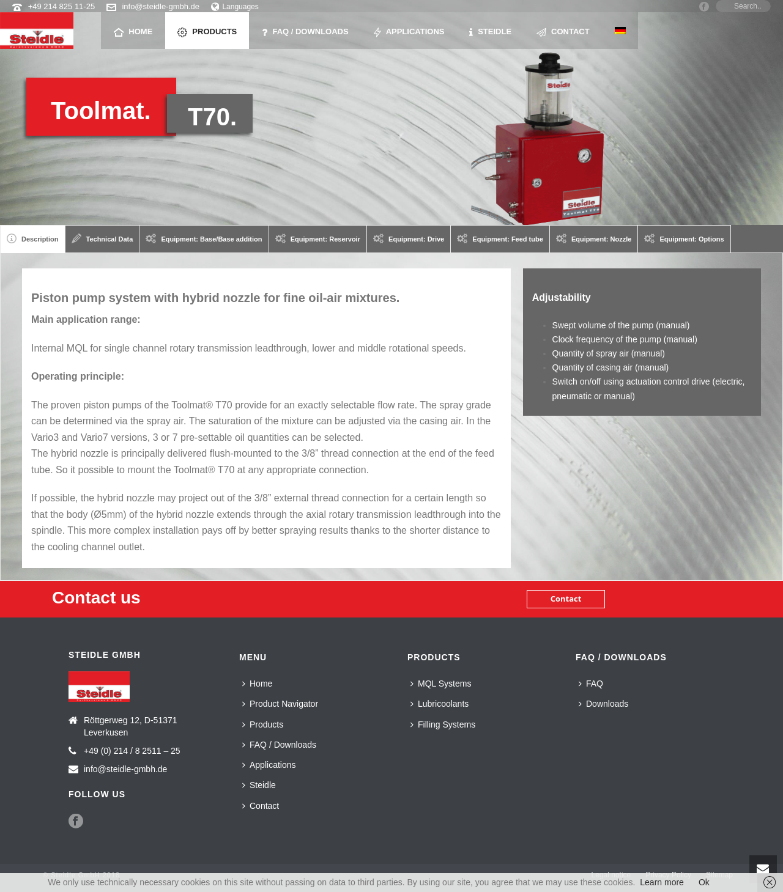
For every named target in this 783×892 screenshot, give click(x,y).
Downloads (603, 704)
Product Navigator (280, 704)
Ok (704, 882)
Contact (563, 32)
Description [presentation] (33, 238)
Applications (409, 32)
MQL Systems (440, 683)
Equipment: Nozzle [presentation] (594, 238)
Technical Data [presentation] (102, 238)
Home (133, 32)
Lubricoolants (439, 704)
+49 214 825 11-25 (61, 6)
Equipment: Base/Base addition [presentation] (204, 238)
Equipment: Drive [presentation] (408, 238)
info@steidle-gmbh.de (160, 6)
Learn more (662, 882)
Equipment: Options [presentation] (684, 238)
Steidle (490, 32)
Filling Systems (442, 724)
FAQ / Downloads (305, 32)
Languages (235, 6)
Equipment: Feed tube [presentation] (500, 238)
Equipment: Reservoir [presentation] (317, 238)
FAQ (591, 683)
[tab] (32, 239)
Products (207, 32)
